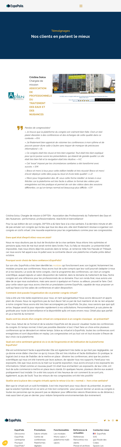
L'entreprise (20, 439)
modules (57, 265)
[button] (5, 443)
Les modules (59, 433)
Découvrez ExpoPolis (20, 435)
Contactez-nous (101, 430)
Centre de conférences (40, 438)
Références (78, 436)
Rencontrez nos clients (80, 441)
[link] (16, 6)
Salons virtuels (40, 433)
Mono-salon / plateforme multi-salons (62, 439)
